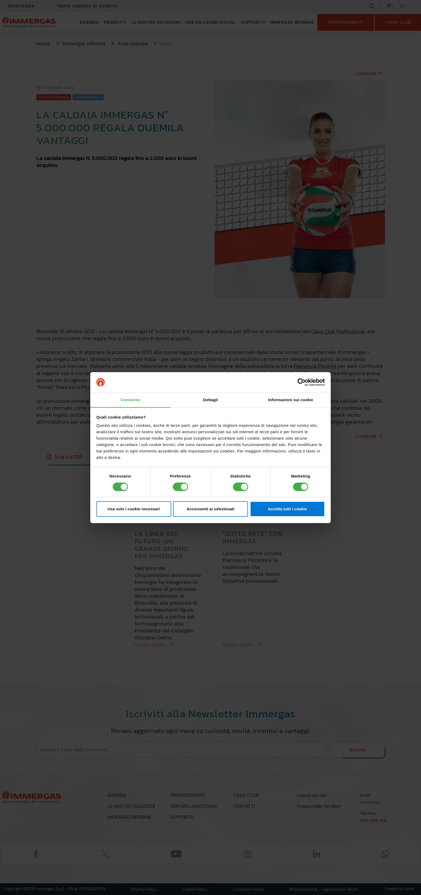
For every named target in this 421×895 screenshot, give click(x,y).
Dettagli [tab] (210, 399)
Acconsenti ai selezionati (210, 509)
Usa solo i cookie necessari (134, 509)
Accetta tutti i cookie (287, 509)
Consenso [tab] (130, 399)
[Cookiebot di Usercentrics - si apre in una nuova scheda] (301, 382)
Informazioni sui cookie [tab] (290, 399)
